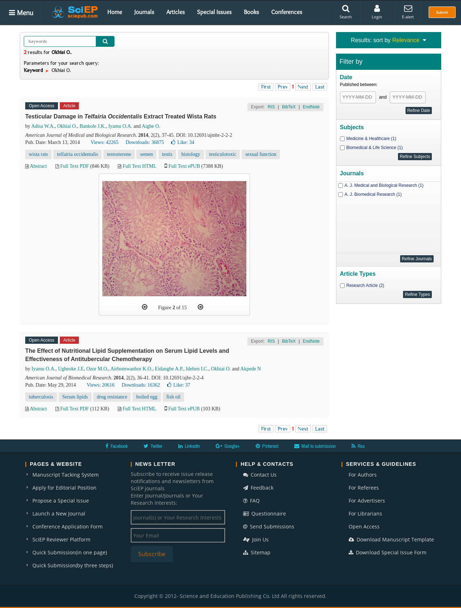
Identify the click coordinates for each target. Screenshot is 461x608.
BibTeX (289, 106)
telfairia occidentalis (77, 154)
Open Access (364, 526)
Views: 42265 (104, 142)
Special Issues (214, 11)
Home (114, 11)
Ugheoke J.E (71, 368)
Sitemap (256, 552)
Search (346, 11)
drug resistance (112, 397)
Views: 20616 (101, 385)
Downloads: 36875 (145, 142)
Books (251, 11)
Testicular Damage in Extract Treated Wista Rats (120, 116)
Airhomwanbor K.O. (131, 368)
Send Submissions (268, 526)
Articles (175, 11)
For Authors (363, 474)
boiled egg (146, 397)
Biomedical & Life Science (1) (374, 147)
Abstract (38, 166)
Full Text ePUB (184, 166)
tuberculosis (41, 397)
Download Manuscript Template (391, 539)
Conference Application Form (67, 526)
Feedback (258, 487)
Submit (442, 12)
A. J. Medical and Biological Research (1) (384, 185)
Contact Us (260, 474)
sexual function (260, 154)
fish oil (173, 397)
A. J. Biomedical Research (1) (373, 194)
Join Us (256, 539)
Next (303, 87)
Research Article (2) (365, 285)
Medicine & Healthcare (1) (371, 138)
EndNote (311, 106)
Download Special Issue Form (387, 552)
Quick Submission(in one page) (69, 552)
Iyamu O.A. (120, 126)
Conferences (286, 11)
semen (146, 154)
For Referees (364, 487)
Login (377, 11)
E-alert (408, 11)
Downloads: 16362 (141, 385)
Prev (283, 87)
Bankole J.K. (93, 126)
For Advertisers (367, 500)
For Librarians (365, 513)
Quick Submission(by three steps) (72, 565)
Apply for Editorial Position (64, 487)
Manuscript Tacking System (65, 474)
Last (320, 87)
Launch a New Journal (58, 513)
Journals (144, 11)
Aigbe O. (151, 126)
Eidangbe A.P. (169, 368)
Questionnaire (264, 513)
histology (191, 154)
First (266, 87)
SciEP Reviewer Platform (61, 539)
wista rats (38, 154)
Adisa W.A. (43, 126)
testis (167, 154)
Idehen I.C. (197, 368)
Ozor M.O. (97, 368)
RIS (271, 106)
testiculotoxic (222, 154)
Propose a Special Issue (60, 500)
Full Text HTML (139, 166)
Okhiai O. (67, 126)
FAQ (251, 500)
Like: (182, 142)
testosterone (119, 154)
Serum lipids (75, 397)
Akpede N (250, 368)
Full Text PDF (74, 166)
